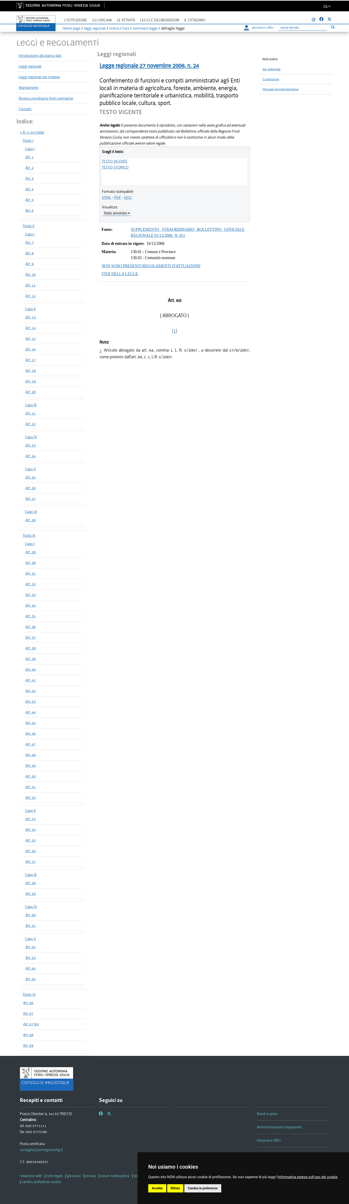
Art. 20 (30, 391)
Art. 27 (30, 498)
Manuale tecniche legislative (280, 89)
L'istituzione (75, 20)
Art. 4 (29, 189)
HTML (106, 197)
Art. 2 (29, 167)
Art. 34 (30, 605)
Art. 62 (30, 946)
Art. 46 (30, 733)
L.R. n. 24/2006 (32, 132)
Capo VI (31, 511)
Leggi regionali (30, 66)
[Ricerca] (302, 27)
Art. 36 (30, 626)
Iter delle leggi (271, 69)
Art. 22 (30, 423)
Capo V (30, 469)
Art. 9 (29, 263)
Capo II (30, 308)
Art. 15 (30, 338)
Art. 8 (29, 253)
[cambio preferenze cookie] (41, 1181)
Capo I (30, 148)
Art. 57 (30, 861)
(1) (174, 331)
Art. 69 (28, 1045)
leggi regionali (95, 28)
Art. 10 (30, 274)
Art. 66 (28, 1002)
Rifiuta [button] (175, 1188)
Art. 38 (30, 648)
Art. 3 (29, 178)
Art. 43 (30, 701)
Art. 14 (30, 327)
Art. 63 (30, 957)
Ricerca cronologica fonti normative (46, 98)
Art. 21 (30, 413)
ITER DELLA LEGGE (120, 274)
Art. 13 (30, 317)
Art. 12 (30, 295)
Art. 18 (30, 370)
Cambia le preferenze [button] (203, 1188)
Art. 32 (30, 584)
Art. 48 (30, 754)
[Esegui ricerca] (333, 27)
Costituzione (271, 79)
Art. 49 (30, 765)
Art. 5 (29, 199)
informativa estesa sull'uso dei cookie (307, 1177)
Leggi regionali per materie (39, 76)
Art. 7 (29, 242)
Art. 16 (30, 349)
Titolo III (29, 535)
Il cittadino (194, 20)
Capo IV (31, 437)
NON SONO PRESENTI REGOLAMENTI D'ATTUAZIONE (151, 266)
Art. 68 (28, 1034)
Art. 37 (30, 637)
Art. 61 (30, 925)
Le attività (126, 20)
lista (126, 28)
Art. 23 (30, 445)
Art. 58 (30, 882)
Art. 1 (29, 157)
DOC (128, 197)
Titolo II (28, 225)
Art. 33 (30, 594)
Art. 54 (30, 829)
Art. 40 (30, 669)
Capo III (31, 405)
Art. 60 (30, 914)
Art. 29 (30, 552)
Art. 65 (30, 978)
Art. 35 (30, 616)
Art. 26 (30, 487)
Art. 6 (29, 210)
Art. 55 (30, 840)
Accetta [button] (157, 1188)
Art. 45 (30, 722)
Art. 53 (30, 818)
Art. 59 (30, 893)
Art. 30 (30, 562)
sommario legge (145, 28)
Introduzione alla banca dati (40, 55)
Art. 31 (30, 573)
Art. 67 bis (31, 1024)
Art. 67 (28, 1013)
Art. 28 (30, 519)
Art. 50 (30, 776)
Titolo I (28, 140)
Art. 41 (30, 680)
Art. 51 (30, 786)
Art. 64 (30, 968)
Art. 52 (30, 797)
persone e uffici (259, 27)
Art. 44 (30, 712)
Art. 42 (30, 690)
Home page (71, 28)
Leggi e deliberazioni (159, 20)
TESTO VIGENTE (115, 161)
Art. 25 (30, 477)
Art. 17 (30, 359)
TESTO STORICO (115, 167)
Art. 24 (30, 455)
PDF (117, 197)
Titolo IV (29, 994)
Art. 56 (30, 850)
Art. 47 (30, 744)
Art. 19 (30, 381)
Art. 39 (30, 658)
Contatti (25, 109)
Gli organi (102, 20)
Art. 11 (30, 285)
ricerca (114, 28)
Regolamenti (29, 87)
